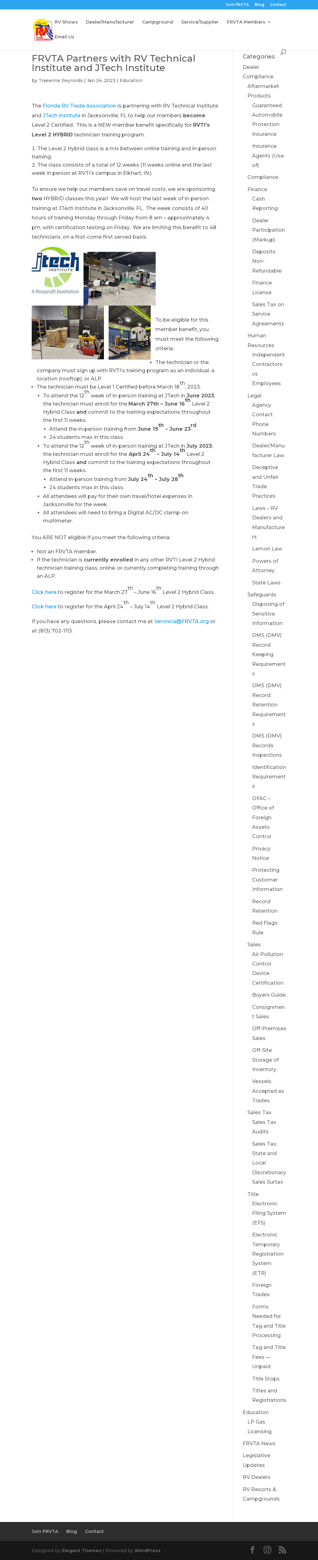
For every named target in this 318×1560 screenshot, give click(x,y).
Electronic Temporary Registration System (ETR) (267, 1254)
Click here (44, 592)
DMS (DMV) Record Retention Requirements (269, 705)
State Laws (266, 583)
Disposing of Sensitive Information (268, 613)
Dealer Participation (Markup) (268, 230)
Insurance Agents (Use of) (268, 155)
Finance (257, 189)
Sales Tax (259, 1112)
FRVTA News (259, 1444)
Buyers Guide (269, 995)
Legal (254, 396)
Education (131, 80)
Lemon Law (267, 549)
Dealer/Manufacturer (110, 22)
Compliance (262, 177)
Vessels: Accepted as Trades (268, 1091)
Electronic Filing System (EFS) (269, 1213)
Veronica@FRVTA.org (181, 621)
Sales (254, 945)
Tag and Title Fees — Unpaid (269, 1356)
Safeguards (262, 595)
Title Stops (266, 1379)
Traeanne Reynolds (61, 80)
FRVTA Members (246, 22)
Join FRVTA (237, 5)
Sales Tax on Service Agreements (268, 314)
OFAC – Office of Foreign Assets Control (263, 817)
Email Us (64, 37)
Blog (259, 5)
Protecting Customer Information (267, 879)
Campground (157, 22)
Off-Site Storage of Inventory (265, 1059)
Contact (278, 5)
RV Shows (66, 22)
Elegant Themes (81, 1550)
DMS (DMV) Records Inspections (267, 745)
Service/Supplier (200, 22)
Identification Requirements (269, 776)
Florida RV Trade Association (79, 106)
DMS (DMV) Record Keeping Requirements (269, 654)
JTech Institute (61, 116)
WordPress (147, 1550)
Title (253, 1194)
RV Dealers (257, 1477)
